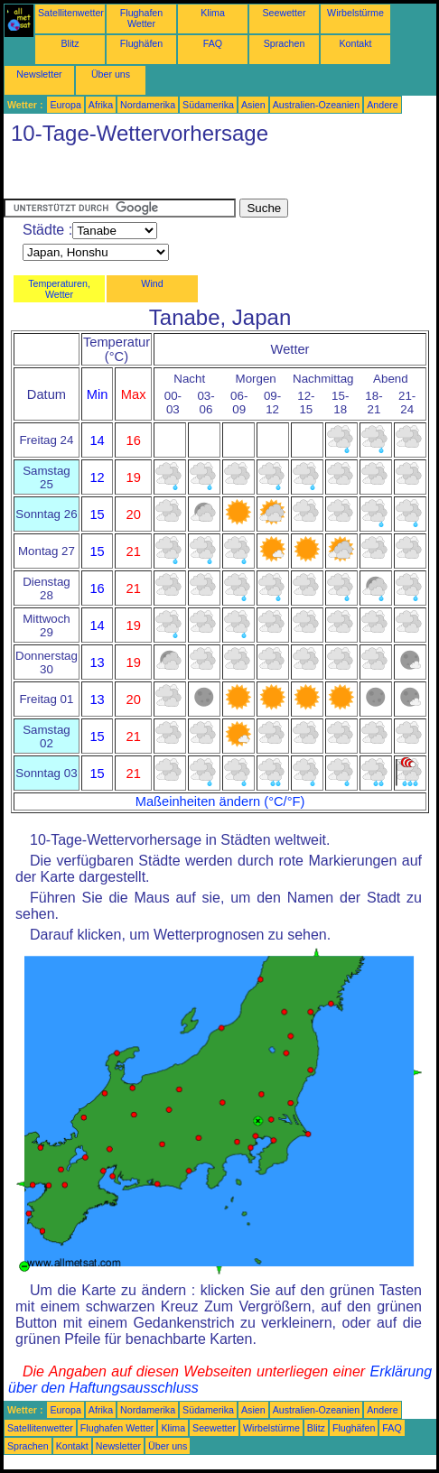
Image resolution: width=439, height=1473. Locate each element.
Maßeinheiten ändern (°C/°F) (220, 801)
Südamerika (208, 104)
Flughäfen (141, 43)
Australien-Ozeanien (316, 104)
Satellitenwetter (71, 12)
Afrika (101, 104)
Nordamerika (147, 104)
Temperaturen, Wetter (59, 289)
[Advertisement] (148, 176)
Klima (213, 12)
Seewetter (284, 12)
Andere (382, 104)
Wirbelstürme (355, 12)
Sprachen (284, 43)
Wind (152, 283)
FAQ (212, 43)
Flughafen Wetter (141, 18)
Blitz (70, 43)
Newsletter (38, 74)
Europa (65, 104)
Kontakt (355, 43)
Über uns (110, 74)
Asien (253, 104)
